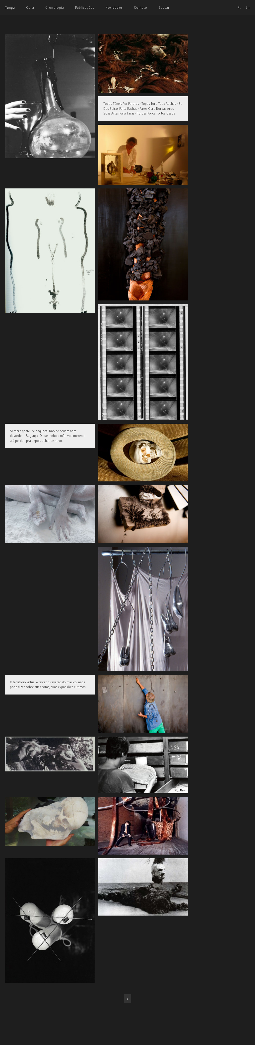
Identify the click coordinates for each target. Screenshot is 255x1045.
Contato (140, 7)
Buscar (164, 7)
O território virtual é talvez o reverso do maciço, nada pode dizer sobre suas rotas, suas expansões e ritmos (48, 684)
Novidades (114, 7)
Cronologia (54, 7)
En (248, 7)
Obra (30, 7)
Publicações (84, 7)
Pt (239, 7)
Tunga (10, 7)
